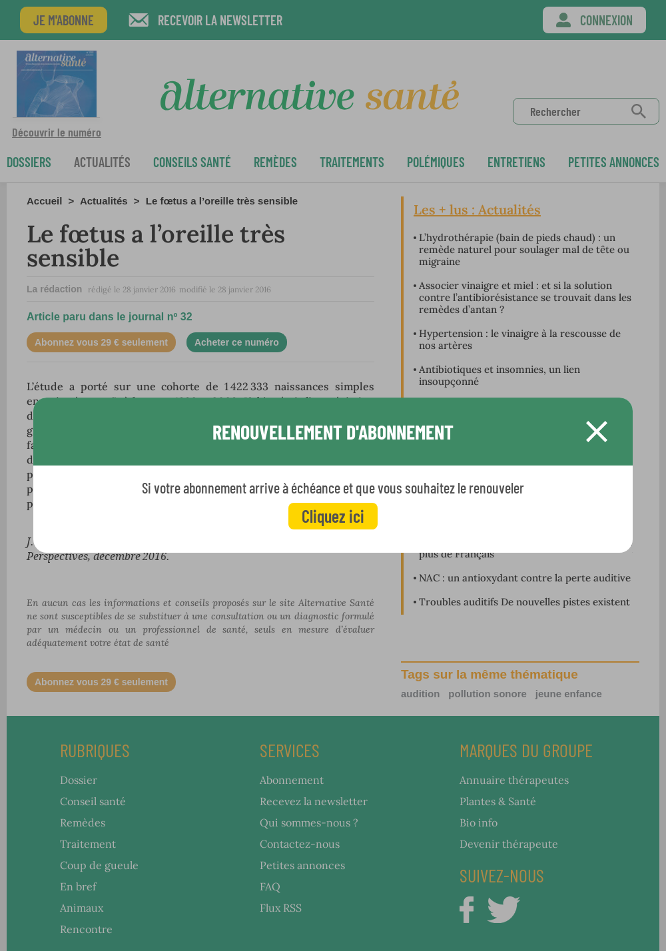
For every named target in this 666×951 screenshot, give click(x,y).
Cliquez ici (333, 515)
